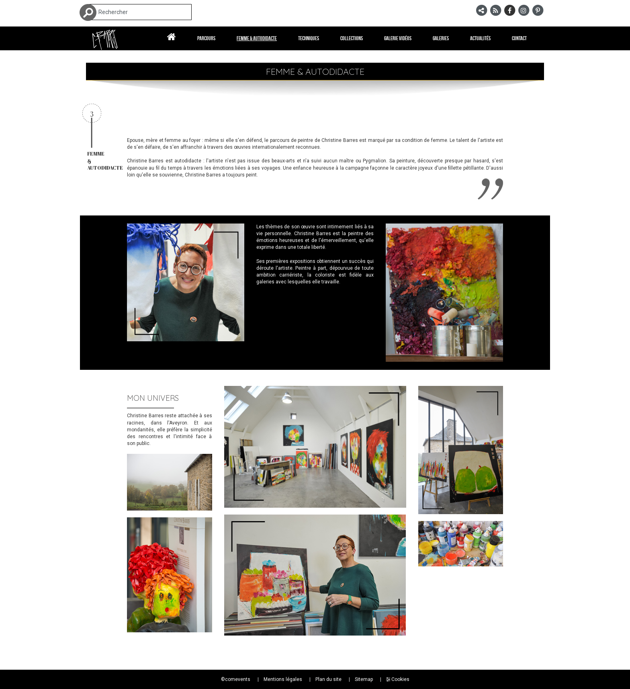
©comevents (235, 679)
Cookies (397, 679)
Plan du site (328, 679)
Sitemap (364, 679)
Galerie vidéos (397, 38)
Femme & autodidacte (257, 38)
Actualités (480, 38)
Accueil (171, 38)
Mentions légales (283, 679)
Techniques (308, 38)
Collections (351, 38)
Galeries (441, 38)
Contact (519, 38)
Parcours (206, 38)
